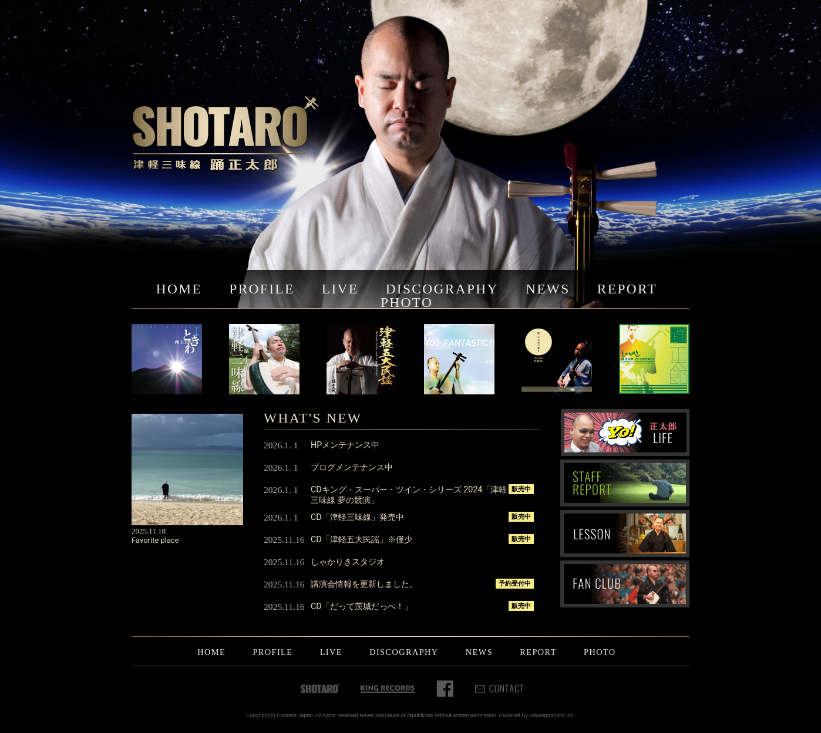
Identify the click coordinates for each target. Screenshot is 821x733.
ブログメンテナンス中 (352, 467)
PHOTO (407, 302)
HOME (179, 288)
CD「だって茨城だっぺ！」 (361, 606)
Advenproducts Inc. (552, 715)
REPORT (627, 288)
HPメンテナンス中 (345, 445)
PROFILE (261, 288)
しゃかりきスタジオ (348, 561)
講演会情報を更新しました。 (364, 584)
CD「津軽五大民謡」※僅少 (361, 539)
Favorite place (155, 540)
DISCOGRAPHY (442, 288)
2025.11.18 (149, 530)
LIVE (340, 288)
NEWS (548, 288)
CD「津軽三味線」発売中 (357, 517)
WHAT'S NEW (313, 417)
